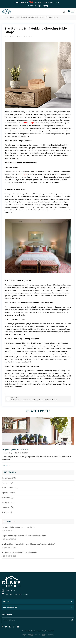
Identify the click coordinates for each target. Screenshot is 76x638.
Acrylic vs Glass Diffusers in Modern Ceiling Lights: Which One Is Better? (28, 544)
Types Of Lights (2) (9, 492)
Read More (6, 465)
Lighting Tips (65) (8, 483)
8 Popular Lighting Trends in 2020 (15, 449)
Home (5, 17)
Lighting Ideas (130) (9, 478)
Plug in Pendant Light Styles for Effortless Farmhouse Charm (24, 535)
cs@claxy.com (11, 590)
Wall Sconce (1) (7, 497)
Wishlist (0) (32, 6)
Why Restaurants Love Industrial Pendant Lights (19, 552)
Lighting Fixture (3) (8, 502)
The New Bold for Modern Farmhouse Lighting (18, 527)
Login (39, 6)
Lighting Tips (14, 17)
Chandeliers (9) (7, 507)
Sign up (45, 6)
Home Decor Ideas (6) (10, 488)
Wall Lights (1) (7, 512)
